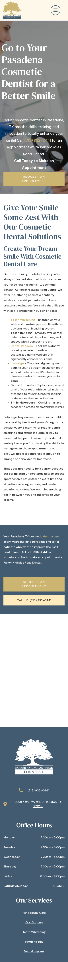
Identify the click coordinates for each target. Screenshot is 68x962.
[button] (57, 10)
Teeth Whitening (34, 932)
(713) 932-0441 (37, 140)
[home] (11, 10)
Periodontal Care (34, 913)
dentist (48, 536)
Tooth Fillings (34, 941)
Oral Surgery (34, 922)
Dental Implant (34, 951)
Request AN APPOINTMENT (34, 179)
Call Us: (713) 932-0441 (34, 600)
